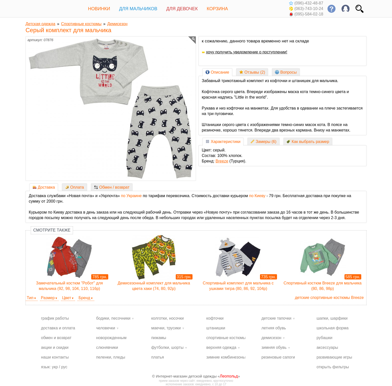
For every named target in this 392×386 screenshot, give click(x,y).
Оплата (74, 187)
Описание (217, 72)
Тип (30, 298)
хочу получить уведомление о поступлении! (244, 52)
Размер (48, 298)
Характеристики (223, 141)
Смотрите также (51, 230)
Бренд (84, 298)
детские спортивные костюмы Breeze (329, 297)
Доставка (43, 187)
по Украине (131, 196)
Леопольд (229, 376)
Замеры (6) (263, 141)
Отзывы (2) (252, 72)
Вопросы (286, 72)
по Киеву (257, 196)
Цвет (66, 298)
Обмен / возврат (112, 187)
